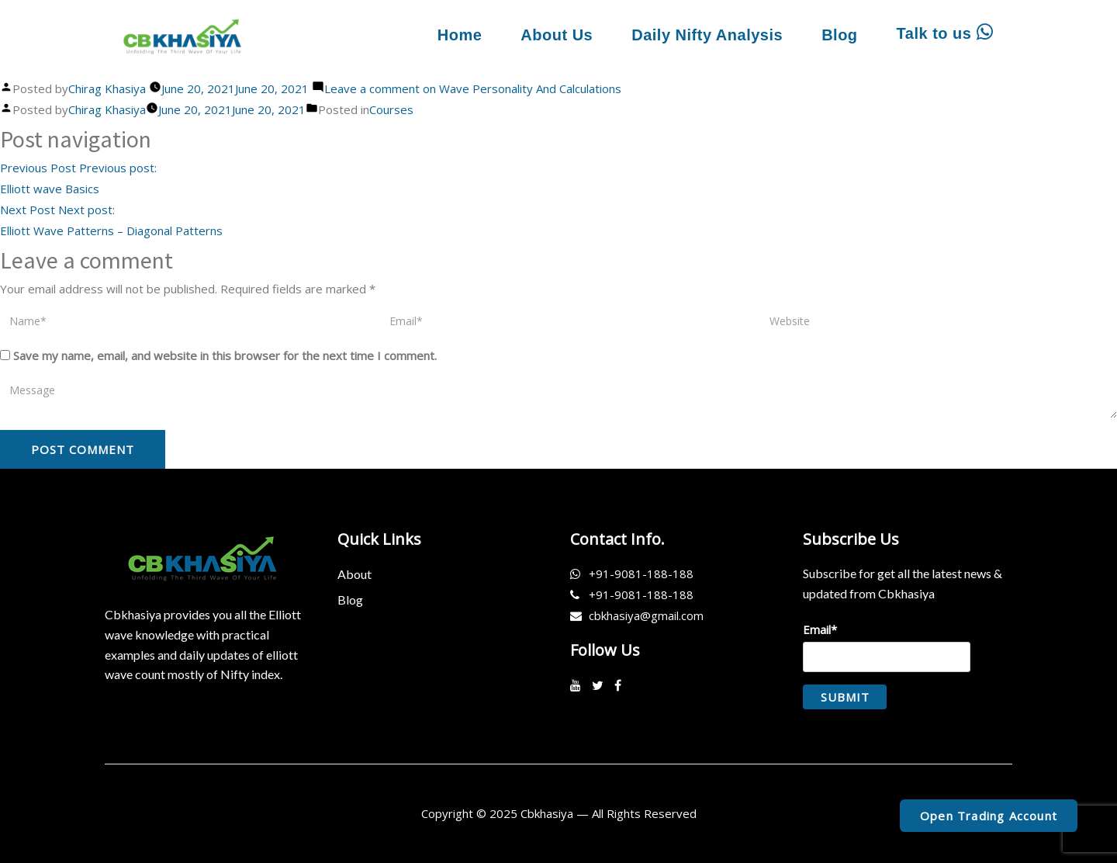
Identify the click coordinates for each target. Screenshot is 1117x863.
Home (459, 34)
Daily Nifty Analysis (707, 34)
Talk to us (945, 32)
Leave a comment (472, 88)
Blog (839, 34)
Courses (391, 109)
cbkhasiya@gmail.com (646, 615)
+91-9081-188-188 (641, 573)
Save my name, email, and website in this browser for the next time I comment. (225, 355)
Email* (886, 647)
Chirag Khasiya (107, 88)
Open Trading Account (988, 815)
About (354, 574)
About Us (556, 34)
